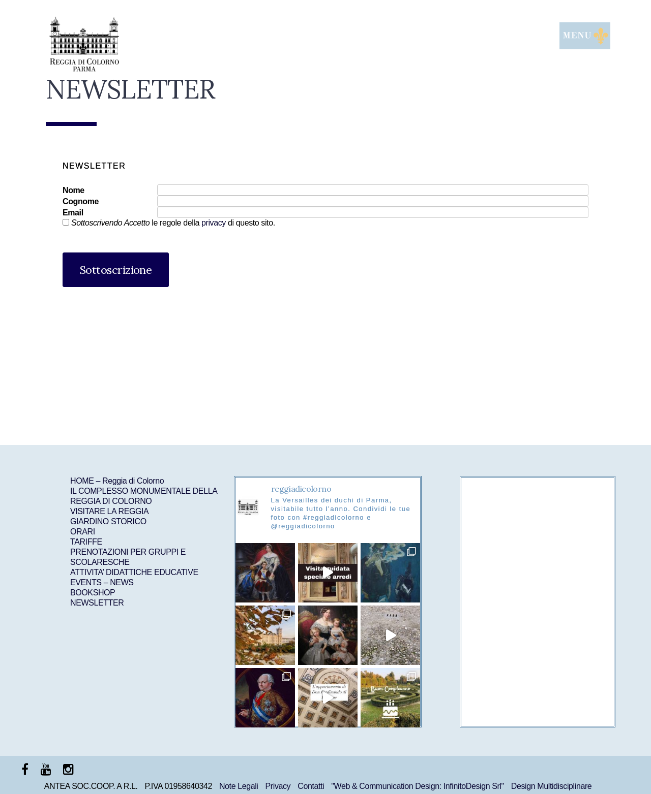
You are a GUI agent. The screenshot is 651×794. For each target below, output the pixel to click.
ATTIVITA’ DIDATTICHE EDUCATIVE (134, 572)
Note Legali (238, 786)
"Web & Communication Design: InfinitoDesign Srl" (417, 786)
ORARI (82, 531)
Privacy (278, 786)
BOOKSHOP (92, 592)
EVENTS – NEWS (102, 582)
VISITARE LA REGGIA (109, 511)
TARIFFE (86, 541)
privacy (213, 222)
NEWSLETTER (97, 602)
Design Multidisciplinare (551, 786)
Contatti (311, 786)
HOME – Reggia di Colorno (117, 481)
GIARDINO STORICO (108, 521)
